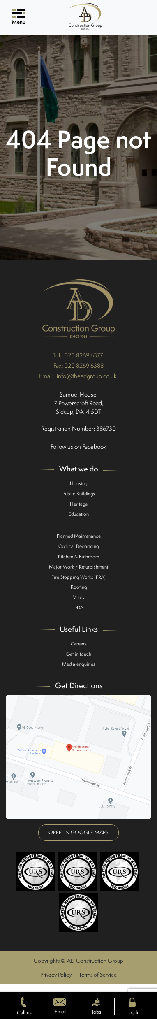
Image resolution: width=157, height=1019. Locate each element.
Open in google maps (78, 832)
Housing (78, 483)
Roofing (79, 587)
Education (79, 514)
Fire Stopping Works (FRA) (78, 577)
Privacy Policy (56, 974)
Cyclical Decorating (78, 546)
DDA (78, 607)
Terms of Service (98, 974)
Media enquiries (78, 664)
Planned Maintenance (79, 536)
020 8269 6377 (83, 355)
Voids (78, 597)
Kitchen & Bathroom (78, 556)
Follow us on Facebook (78, 446)
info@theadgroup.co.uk (87, 376)
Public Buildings (78, 493)
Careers (79, 644)
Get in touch (78, 654)
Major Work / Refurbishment (78, 567)
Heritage (79, 504)
